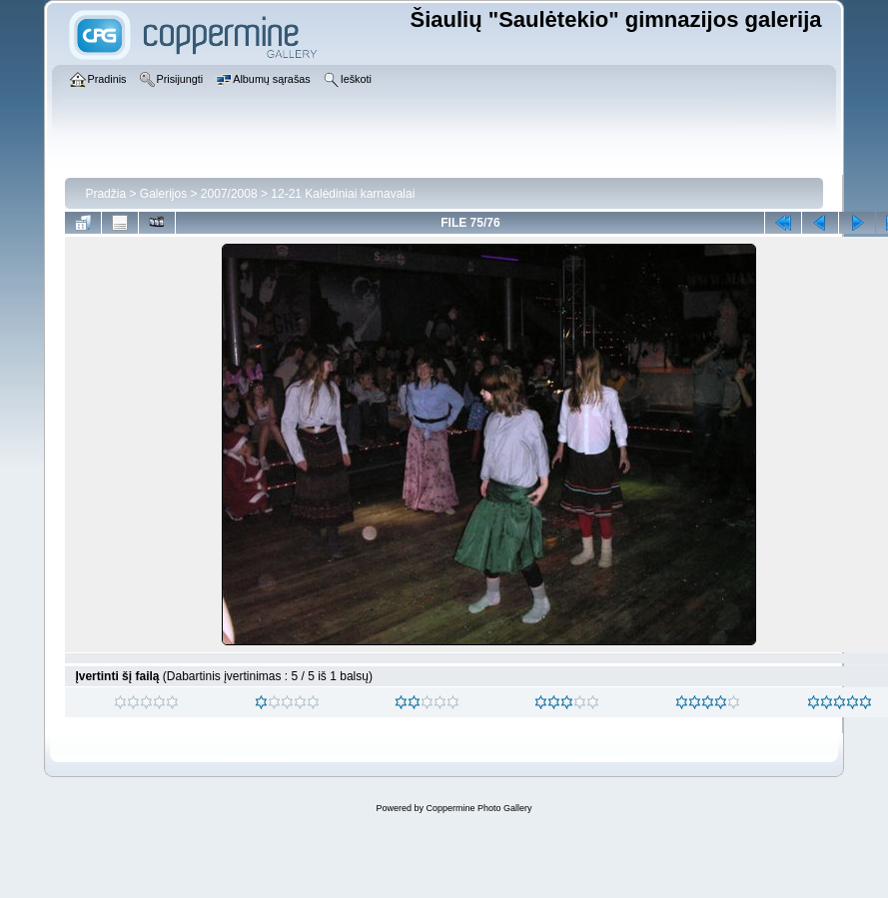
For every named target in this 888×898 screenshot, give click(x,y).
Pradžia (105, 194)
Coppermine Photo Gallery (478, 808)
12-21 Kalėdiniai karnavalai (343, 194)
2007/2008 (229, 194)
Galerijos (163, 194)
